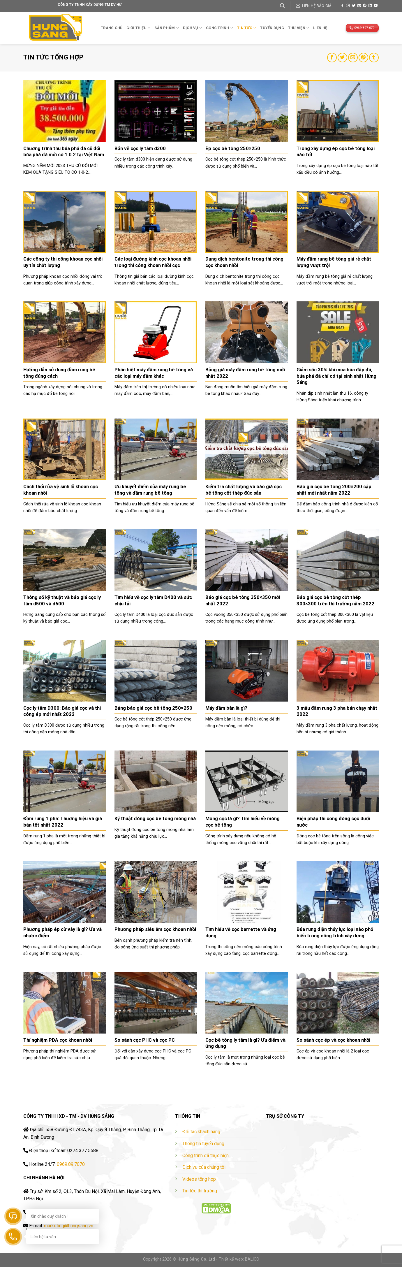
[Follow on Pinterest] (364, 6)
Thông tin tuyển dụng (203, 1143)
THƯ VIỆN (298, 28)
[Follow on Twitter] (353, 6)
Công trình (219, 28)
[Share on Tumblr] (374, 57)
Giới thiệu (138, 28)
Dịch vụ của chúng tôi (203, 1167)
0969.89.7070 (71, 1164)
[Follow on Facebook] (342, 6)
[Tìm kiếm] (282, 5)
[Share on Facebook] (332, 57)
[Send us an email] (359, 6)
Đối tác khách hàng (201, 1131)
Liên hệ (320, 28)
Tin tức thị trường (199, 1191)
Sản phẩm (166, 28)
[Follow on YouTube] (376, 6)
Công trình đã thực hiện (205, 1155)
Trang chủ (111, 28)
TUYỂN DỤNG (272, 28)
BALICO (252, 1259)
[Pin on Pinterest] (363, 57)
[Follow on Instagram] (348, 6)
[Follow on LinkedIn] (370, 6)
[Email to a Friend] (353, 57)
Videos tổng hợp (199, 1179)
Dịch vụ (192, 28)
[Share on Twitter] (342, 57)
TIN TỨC (246, 28)
